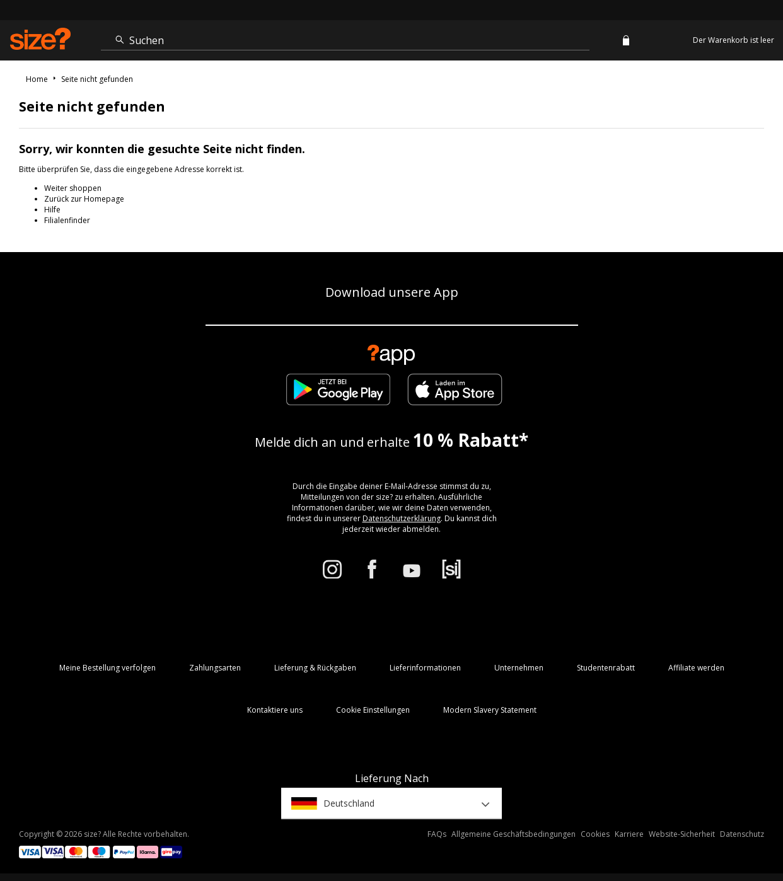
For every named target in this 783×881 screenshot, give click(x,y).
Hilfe (52, 209)
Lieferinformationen (425, 667)
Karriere (629, 834)
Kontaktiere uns (275, 710)
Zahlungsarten (215, 667)
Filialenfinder (67, 220)
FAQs (436, 834)
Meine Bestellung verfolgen (107, 667)
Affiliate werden (696, 667)
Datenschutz (742, 834)
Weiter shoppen (73, 188)
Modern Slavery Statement (489, 710)
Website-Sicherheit (682, 834)
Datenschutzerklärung (401, 518)
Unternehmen (518, 667)
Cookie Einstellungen (373, 710)
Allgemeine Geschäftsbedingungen (513, 834)
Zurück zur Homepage (84, 198)
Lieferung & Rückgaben (315, 667)
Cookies (595, 834)
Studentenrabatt (606, 667)
